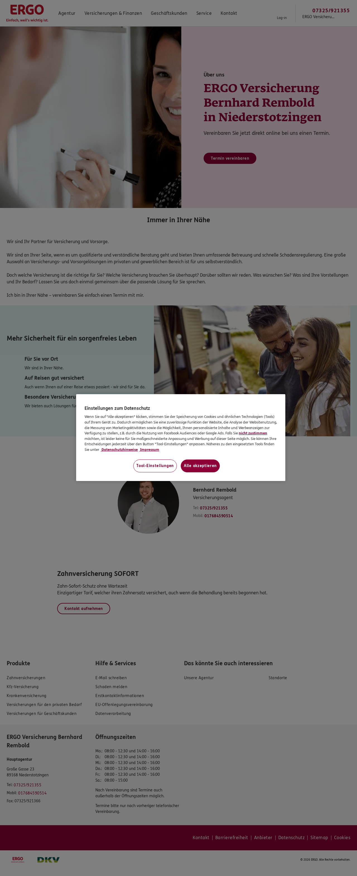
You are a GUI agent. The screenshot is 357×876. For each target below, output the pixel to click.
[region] (180, 437)
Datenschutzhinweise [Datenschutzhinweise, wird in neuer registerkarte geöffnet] (119, 449)
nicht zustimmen (253, 433)
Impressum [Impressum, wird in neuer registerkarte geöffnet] (149, 449)
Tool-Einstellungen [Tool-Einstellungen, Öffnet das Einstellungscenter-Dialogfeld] (155, 465)
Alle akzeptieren (200, 465)
